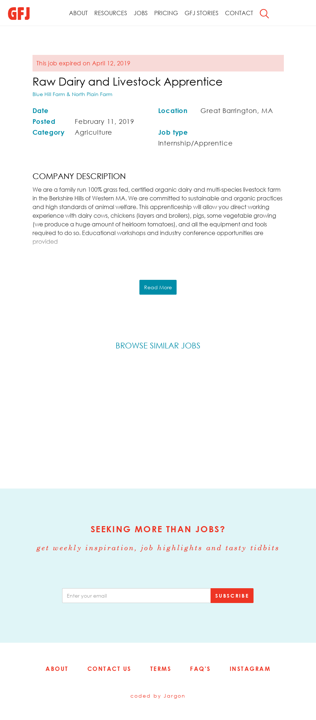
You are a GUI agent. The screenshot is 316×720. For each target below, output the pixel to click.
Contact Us (109, 668)
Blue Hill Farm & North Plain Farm (72, 94)
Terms (161, 668)
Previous (23, 418)
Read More (158, 287)
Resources (110, 13)
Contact (239, 13)
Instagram (250, 668)
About (78, 13)
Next (292, 418)
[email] (136, 595)
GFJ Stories (201, 13)
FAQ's (200, 668)
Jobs (141, 13)
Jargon (175, 696)
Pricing (166, 13)
